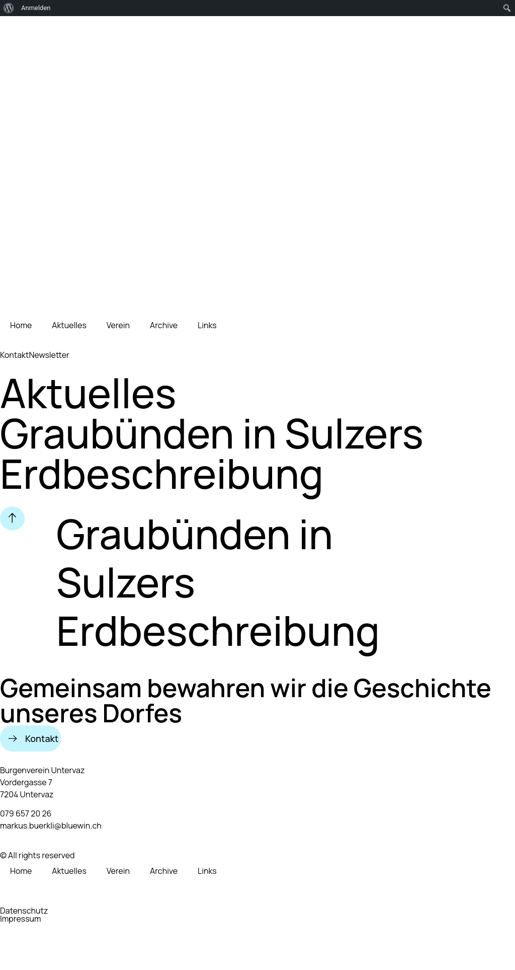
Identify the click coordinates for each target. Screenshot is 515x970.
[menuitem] (9, 8)
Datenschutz (24, 910)
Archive (164, 325)
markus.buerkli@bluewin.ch (51, 825)
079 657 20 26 (25, 813)
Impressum (20, 918)
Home (21, 325)
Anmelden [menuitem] (36, 8)
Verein (118, 325)
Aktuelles (69, 325)
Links (207, 325)
